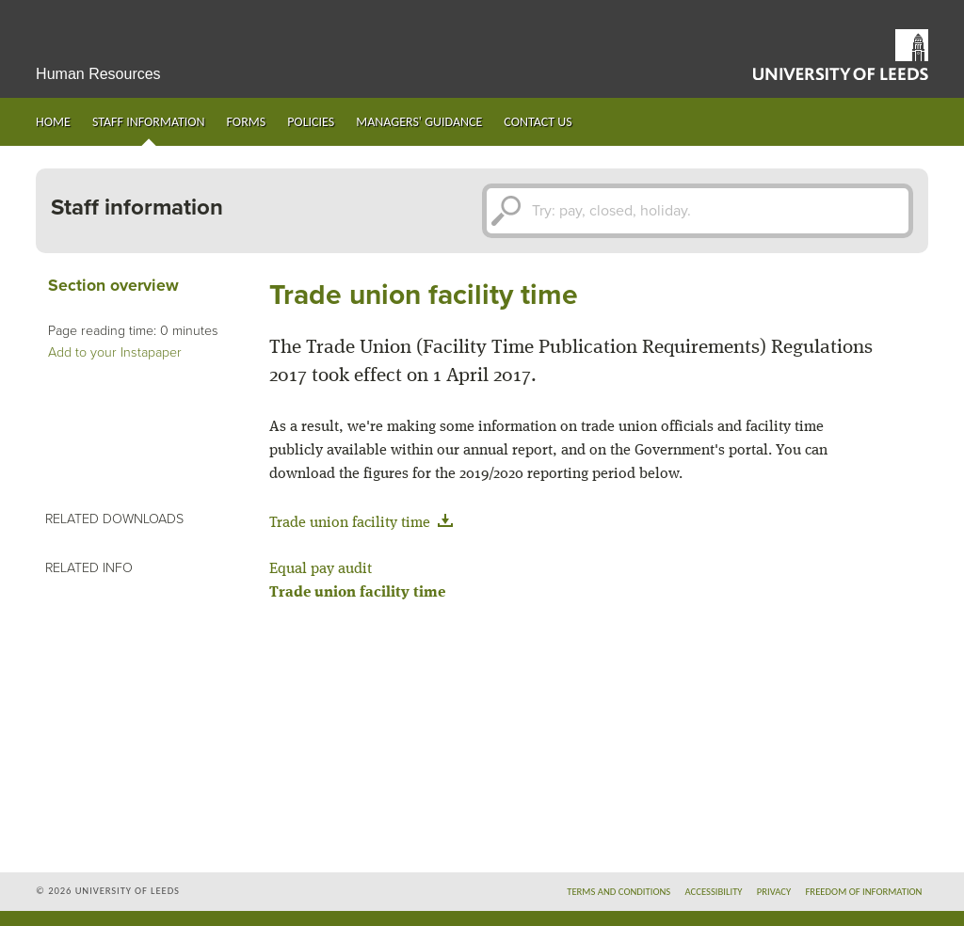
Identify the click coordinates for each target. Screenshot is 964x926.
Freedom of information (863, 892)
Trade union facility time (364, 523)
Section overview (113, 285)
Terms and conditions (618, 892)
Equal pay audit (320, 569)
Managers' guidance (419, 122)
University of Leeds (840, 54)
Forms (246, 122)
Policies (310, 122)
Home (53, 122)
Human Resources (98, 74)
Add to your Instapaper (115, 352)
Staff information (148, 122)
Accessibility (713, 892)
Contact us (537, 122)
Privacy (774, 892)
